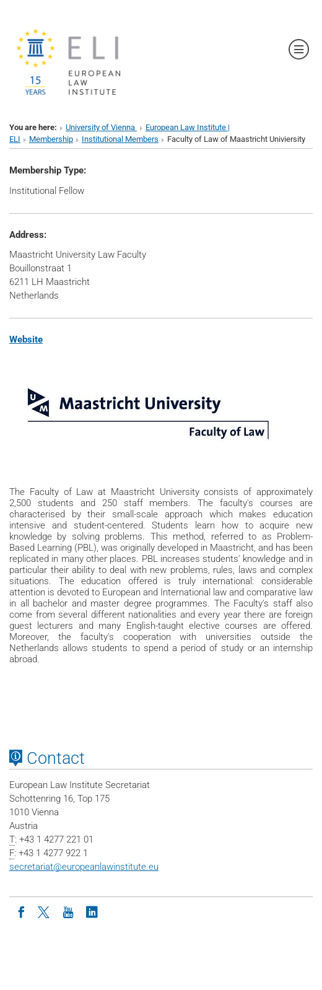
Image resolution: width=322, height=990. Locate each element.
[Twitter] (44, 911)
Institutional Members (120, 139)
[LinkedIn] (91, 911)
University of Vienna (101, 127)
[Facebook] (21, 911)
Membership (51, 139)
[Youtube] (68, 911)
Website (26, 339)
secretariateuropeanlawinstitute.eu (84, 866)
